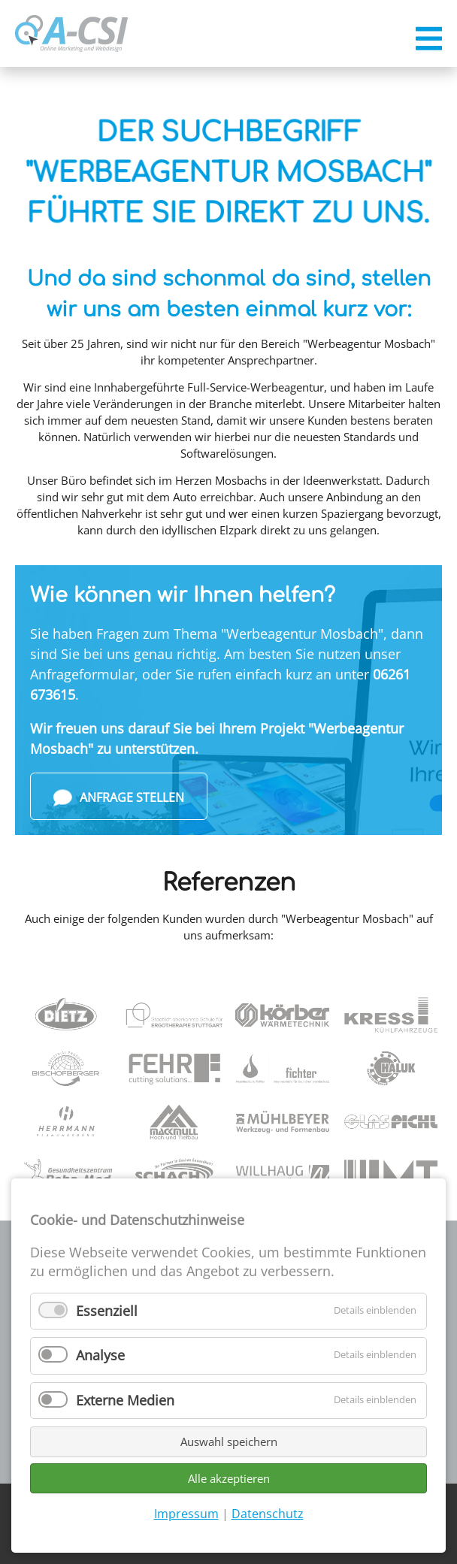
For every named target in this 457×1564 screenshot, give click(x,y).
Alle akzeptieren (229, 1478)
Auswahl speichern (228, 1441)
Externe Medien (125, 1400)
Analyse (100, 1355)
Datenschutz (268, 1513)
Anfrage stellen (118, 797)
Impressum (186, 1513)
